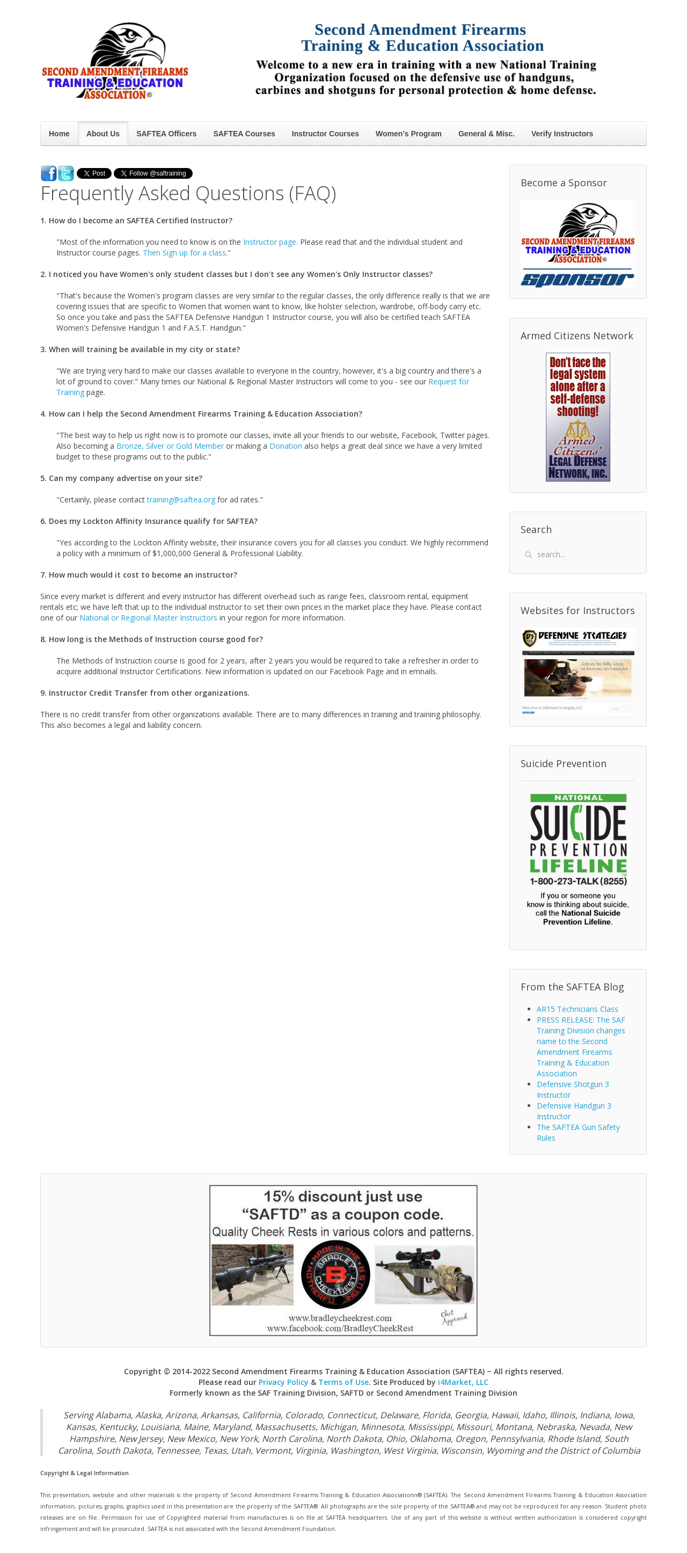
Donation (285, 446)
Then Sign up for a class (184, 252)
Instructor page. (270, 242)
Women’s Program (409, 133)
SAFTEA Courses (244, 133)
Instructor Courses (325, 133)
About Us (103, 133)
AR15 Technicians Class (577, 1009)
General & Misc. (486, 133)
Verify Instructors (562, 133)
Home (59, 133)
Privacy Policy (284, 1382)
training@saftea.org (181, 499)
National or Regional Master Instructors (148, 618)
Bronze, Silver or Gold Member (170, 446)
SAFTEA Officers (166, 133)
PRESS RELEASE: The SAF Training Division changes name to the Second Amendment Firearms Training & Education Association (581, 1046)
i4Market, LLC (463, 1382)
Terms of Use (343, 1382)
